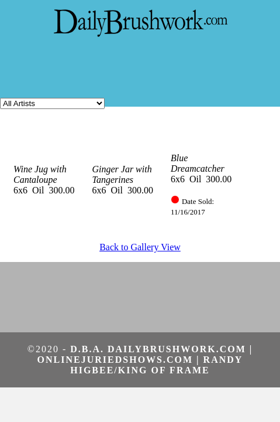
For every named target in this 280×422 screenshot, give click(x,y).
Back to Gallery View (140, 247)
